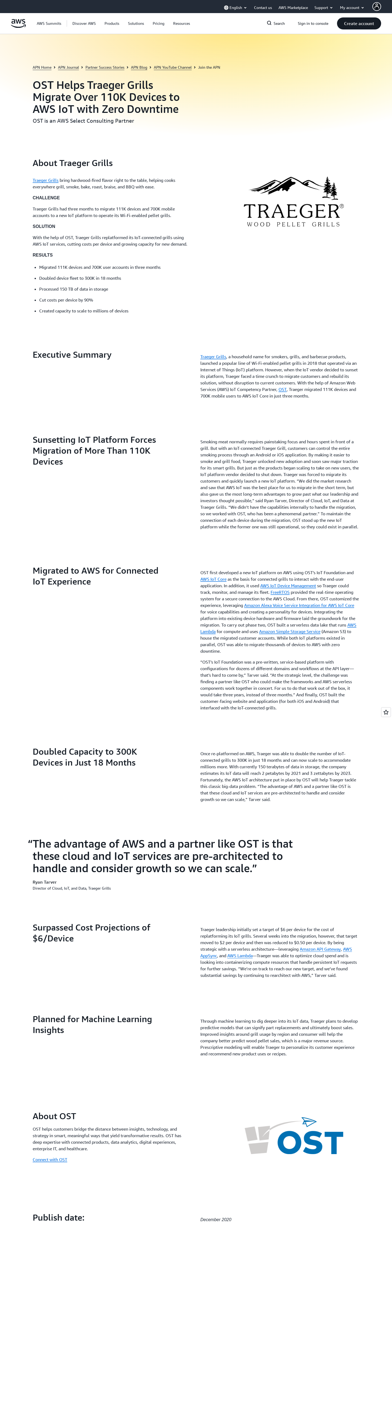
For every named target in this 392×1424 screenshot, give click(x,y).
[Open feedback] (386, 712)
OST (282, 389)
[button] (84, 23)
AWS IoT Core (213, 579)
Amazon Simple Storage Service (289, 631)
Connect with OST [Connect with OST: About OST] (50, 1159)
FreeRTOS (280, 592)
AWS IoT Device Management (288, 585)
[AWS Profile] (376, 6)
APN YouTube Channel (173, 67)
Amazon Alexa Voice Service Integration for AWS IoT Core (299, 605)
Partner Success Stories (104, 67)
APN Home (42, 67)
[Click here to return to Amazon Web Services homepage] (18, 26)
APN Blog (139, 67)
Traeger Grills (46, 180)
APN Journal (68, 67)
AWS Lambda (240, 955)
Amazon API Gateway (320, 949)
